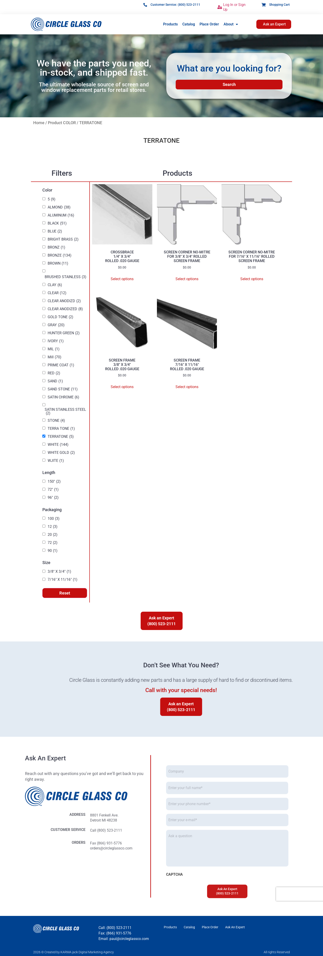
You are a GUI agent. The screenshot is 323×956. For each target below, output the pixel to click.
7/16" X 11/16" (62, 579)
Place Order (209, 24)
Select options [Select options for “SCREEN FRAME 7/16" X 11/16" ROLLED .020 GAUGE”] (186, 387)
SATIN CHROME (63, 397)
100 (54, 518)
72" (53, 489)
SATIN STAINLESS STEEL (65, 411)
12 (52, 527)
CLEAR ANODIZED (65, 309)
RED (54, 373)
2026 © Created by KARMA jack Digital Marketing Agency (73, 952)
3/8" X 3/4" (59, 571)
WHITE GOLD (61, 453)
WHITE (58, 444)
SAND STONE (63, 389)
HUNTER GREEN (64, 333)
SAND (55, 381)
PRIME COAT (61, 365)
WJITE (56, 461)
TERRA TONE (61, 428)
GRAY (56, 325)
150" (54, 481)
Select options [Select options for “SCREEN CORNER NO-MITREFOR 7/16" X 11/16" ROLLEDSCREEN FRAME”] (251, 279)
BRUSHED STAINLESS (65, 277)
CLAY (55, 285)
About (231, 24)
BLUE (55, 231)
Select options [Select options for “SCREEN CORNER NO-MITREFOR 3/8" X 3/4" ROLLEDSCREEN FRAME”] (186, 279)
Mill (54, 357)
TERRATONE (61, 436)
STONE (56, 420)
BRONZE (59, 255)
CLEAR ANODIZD (64, 301)
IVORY (56, 341)
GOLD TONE (60, 317)
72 (52, 543)
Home (38, 122)
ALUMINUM (61, 215)
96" (53, 497)
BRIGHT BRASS (63, 239)
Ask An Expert (235, 927)
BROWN (58, 263)
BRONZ (56, 247)
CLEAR (57, 293)
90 (52, 551)
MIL (54, 349)
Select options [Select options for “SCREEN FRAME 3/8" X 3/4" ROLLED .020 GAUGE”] (122, 387)
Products (170, 24)
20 (52, 535)
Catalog (188, 24)
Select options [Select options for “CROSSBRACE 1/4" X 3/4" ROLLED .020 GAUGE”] (122, 279)
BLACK (57, 223)
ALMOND (59, 207)
